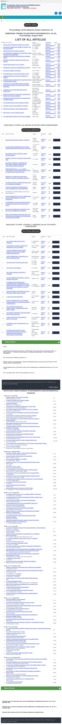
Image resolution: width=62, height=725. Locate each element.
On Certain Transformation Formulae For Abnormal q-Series (20, 602)
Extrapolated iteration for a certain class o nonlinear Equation (20, 646)
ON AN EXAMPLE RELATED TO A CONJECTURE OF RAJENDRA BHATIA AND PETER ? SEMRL (17, 308)
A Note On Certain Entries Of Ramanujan (16, 485)
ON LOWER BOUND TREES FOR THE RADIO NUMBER (16, 116)
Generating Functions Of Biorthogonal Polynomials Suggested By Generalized (24, 570)
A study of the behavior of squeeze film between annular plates (21, 431)
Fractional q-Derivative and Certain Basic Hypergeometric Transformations (23, 546)
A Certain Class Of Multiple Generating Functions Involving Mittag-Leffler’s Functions (26, 665)
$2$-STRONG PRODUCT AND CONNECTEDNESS (15, 109)
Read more (56, 140)
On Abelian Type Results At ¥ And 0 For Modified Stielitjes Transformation (23, 494)
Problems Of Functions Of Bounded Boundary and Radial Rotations (22, 593)
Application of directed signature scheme (15, 633)
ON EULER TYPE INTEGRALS (13, 268)
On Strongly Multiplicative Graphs (14, 581)
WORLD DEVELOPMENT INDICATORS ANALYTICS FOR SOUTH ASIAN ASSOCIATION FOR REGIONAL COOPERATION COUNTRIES (18, 216)
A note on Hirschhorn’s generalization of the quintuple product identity (22, 412)
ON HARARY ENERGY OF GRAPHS (12, 70)
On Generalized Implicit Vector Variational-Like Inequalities (20, 508)
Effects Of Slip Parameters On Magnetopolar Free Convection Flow (22, 584)
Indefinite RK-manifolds (11, 403)
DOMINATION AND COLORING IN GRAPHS (13, 51)
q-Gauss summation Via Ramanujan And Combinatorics (19, 456)
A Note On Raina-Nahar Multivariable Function (17, 543)
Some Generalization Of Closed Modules (15, 599)
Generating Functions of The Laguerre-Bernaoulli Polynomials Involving (23, 462)
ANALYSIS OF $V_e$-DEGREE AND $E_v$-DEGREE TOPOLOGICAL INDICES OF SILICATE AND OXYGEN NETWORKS (16, 85)
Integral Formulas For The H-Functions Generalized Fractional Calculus (23, 476)
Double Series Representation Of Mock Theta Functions (19, 611)
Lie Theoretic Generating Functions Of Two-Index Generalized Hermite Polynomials (25, 527)
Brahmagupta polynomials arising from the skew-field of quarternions (22, 423)
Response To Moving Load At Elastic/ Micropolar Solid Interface (21, 561)
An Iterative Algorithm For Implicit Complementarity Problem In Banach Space (24, 497)
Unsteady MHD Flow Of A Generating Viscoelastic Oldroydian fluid (21, 668)
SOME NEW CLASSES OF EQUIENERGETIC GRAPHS (16, 67)
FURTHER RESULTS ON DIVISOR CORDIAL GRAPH (16, 73)
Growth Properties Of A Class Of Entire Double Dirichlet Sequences (22, 578)
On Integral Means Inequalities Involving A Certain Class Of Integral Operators (24, 479)
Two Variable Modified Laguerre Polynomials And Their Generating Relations (24, 662)
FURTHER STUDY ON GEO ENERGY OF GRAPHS (15, 106)
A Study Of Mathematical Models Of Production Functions (19, 590)
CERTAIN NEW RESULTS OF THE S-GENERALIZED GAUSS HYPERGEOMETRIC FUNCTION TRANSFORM (18, 198)
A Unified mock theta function (13, 649)
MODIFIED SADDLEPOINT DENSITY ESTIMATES (18, 140)
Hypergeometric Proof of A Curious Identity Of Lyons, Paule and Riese (22, 473)
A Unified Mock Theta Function (13, 558)
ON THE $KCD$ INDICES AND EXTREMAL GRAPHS (16, 102)
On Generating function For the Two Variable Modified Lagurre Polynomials (24, 605)
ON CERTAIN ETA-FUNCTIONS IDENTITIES (17, 262)
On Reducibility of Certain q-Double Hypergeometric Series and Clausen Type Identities (26, 659)
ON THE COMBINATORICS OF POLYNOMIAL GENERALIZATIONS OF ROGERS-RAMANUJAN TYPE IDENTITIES (18, 302)
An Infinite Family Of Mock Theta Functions (16, 482)
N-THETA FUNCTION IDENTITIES (14, 296)
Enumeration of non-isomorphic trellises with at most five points (21, 406)
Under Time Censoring (11, 535)
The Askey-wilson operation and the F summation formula (20, 678)
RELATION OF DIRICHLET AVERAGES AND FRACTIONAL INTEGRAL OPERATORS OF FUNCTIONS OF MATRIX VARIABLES (16, 164)
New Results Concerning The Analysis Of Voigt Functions (19, 488)
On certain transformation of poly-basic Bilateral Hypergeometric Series (22, 643)
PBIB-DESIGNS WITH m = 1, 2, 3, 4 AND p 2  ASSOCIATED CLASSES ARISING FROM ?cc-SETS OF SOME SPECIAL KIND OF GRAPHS (18, 170)
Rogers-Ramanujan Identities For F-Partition (16, 459)
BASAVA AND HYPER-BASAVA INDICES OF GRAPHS (16, 44)
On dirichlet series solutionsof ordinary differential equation (20, 434)
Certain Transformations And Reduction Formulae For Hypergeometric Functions (25, 622)
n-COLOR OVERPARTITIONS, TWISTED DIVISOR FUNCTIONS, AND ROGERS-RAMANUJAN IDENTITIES (16, 252)
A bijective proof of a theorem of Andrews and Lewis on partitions (21, 415)
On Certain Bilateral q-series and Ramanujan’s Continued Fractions (22, 469)
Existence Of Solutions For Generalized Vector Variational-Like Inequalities (23, 567)
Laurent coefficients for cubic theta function (16, 636)
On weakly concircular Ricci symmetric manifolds (17, 400)
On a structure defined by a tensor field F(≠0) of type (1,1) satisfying (22, 409)
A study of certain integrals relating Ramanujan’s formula (19, 652)
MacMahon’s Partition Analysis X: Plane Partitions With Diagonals (21, 453)
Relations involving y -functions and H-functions (17, 397)
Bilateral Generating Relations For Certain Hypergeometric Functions (22, 675)
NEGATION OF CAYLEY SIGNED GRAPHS (13, 112)
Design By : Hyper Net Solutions (10, 383)
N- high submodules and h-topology (14, 681)
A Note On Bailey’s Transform (13, 530)
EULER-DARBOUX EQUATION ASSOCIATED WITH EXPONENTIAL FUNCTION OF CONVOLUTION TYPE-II (18, 204)
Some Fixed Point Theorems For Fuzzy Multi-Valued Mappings (20, 500)
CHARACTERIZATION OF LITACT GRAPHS (13, 64)
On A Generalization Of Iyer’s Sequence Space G (17, 608)
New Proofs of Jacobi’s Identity (13, 466)
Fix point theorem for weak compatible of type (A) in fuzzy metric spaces (23, 437)
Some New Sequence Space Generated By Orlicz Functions (20, 619)
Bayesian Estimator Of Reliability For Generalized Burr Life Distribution (23, 533)
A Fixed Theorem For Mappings (13, 575)
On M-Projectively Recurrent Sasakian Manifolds (17, 587)
